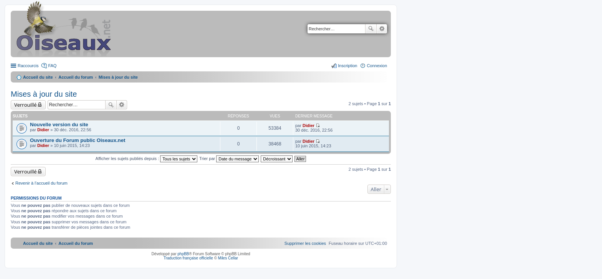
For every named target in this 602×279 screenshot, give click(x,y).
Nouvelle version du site (59, 124)
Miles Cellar (228, 258)
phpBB (183, 254)
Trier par (229, 158)
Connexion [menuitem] (377, 65)
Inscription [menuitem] (347, 65)
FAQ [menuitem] (52, 65)
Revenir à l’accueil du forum (41, 183)
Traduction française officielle (188, 258)
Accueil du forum (75, 77)
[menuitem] (305, 243)
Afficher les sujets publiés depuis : (147, 158)
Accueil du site (38, 77)
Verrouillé (25, 104)
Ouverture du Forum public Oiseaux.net (77, 140)
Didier (43, 129)
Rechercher (371, 28)
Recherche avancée (382, 28)
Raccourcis (28, 65)
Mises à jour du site (44, 94)
